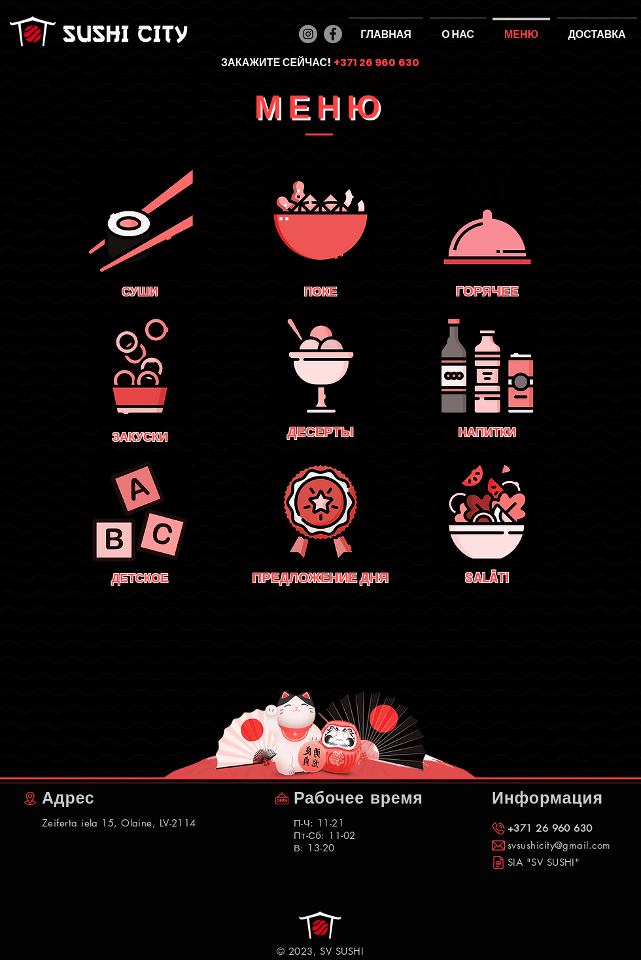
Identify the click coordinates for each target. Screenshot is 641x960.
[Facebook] (333, 34)
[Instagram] (308, 34)
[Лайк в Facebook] (44, 947)
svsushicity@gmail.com (559, 845)
